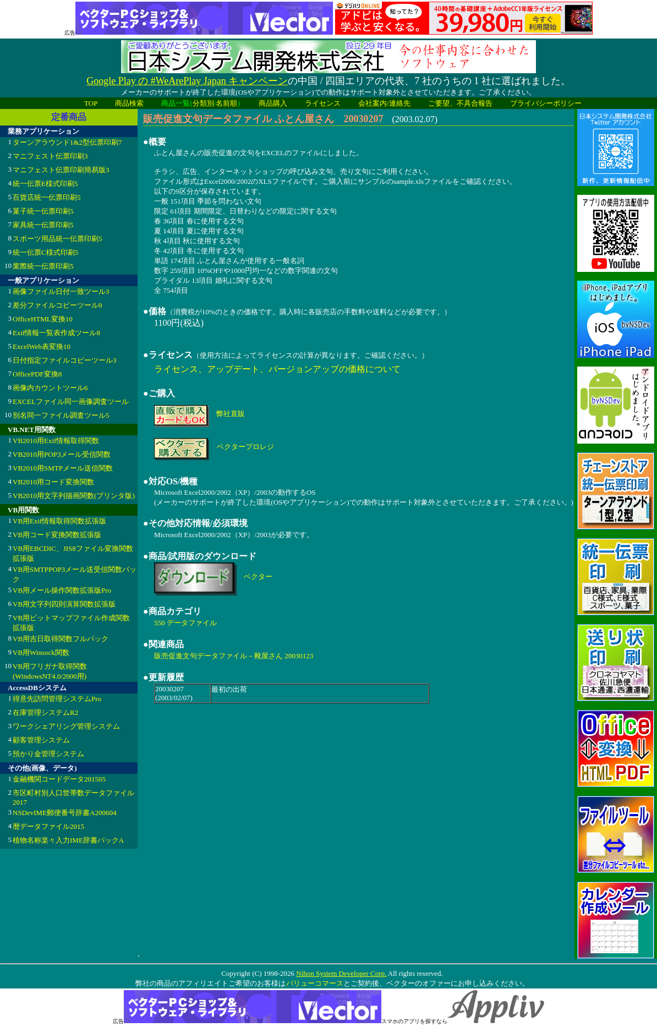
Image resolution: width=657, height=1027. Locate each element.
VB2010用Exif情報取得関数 (56, 440)
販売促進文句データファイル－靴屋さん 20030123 (233, 656)
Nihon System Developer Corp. (341, 973)
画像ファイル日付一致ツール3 (61, 291)
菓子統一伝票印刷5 (43, 211)
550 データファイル (185, 623)
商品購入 (273, 103)
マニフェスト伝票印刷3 (50, 156)
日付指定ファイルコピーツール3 (65, 360)
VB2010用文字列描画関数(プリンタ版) (74, 495)
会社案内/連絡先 (384, 103)
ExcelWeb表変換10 (41, 346)
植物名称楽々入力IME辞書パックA (68, 840)
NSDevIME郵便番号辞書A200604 (65, 813)
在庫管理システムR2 (45, 712)
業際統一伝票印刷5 (43, 266)
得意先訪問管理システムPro (57, 699)
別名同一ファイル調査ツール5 (61, 415)
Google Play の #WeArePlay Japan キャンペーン (187, 80)
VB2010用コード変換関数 (53, 482)
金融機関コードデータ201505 (59, 779)
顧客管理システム (41, 740)
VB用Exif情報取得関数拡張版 (59, 521)
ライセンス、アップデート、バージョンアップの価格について (277, 369)
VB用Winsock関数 (41, 652)
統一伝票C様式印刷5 (45, 252)
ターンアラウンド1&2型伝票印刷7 (67, 142)
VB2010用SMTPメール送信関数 (63, 468)
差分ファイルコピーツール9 (57, 305)
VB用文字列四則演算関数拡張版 (64, 604)
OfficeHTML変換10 (43, 319)
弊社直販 (230, 413)
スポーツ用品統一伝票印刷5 (57, 238)
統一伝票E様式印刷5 (45, 183)
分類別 (203, 103)
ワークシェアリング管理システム (66, 726)
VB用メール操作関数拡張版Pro (62, 590)
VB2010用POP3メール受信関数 (62, 454)
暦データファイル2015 (48, 826)
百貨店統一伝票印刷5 (47, 197)
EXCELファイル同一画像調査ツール (71, 401)
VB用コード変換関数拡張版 (57, 535)
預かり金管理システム (48, 754)
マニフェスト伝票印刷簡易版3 (61, 170)
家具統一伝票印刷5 (43, 225)
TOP (90, 103)
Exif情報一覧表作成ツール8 (56, 333)
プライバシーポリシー (546, 103)
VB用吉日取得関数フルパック (60, 639)
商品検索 (129, 103)
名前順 (226, 103)
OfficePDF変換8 (37, 374)
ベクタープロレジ (245, 447)
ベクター (258, 576)
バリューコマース (314, 983)
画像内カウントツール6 (50, 388)
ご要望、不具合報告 (460, 103)
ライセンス (323, 103)
